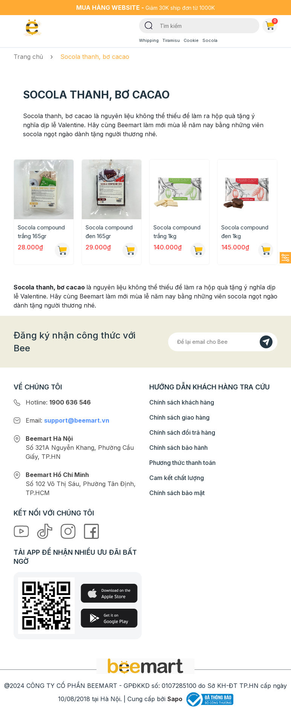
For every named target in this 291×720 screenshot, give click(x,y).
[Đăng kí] (266, 342)
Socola (209, 40)
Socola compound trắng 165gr (41, 232)
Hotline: (58, 402)
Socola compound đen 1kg (244, 232)
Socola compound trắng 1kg (177, 232)
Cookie (191, 40)
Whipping (149, 40)
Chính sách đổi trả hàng (182, 432)
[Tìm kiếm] (149, 24)
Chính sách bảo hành (178, 447)
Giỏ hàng (271, 24)
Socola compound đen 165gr (109, 232)
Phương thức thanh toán (182, 462)
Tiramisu (171, 40)
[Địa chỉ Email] (222, 341)
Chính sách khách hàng (181, 402)
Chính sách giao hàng (179, 417)
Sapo (174, 699)
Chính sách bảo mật (177, 493)
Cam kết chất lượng (176, 478)
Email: (67, 420)
